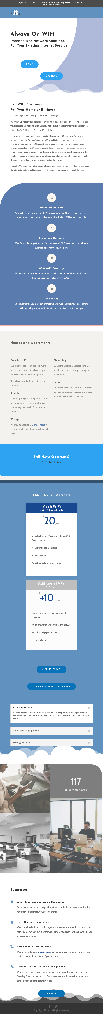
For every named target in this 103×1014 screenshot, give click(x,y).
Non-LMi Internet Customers (51, 686)
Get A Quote (51, 993)
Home (29, 64)
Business (51, 76)
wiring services (44, 951)
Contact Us (51, 462)
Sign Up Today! (51, 669)
